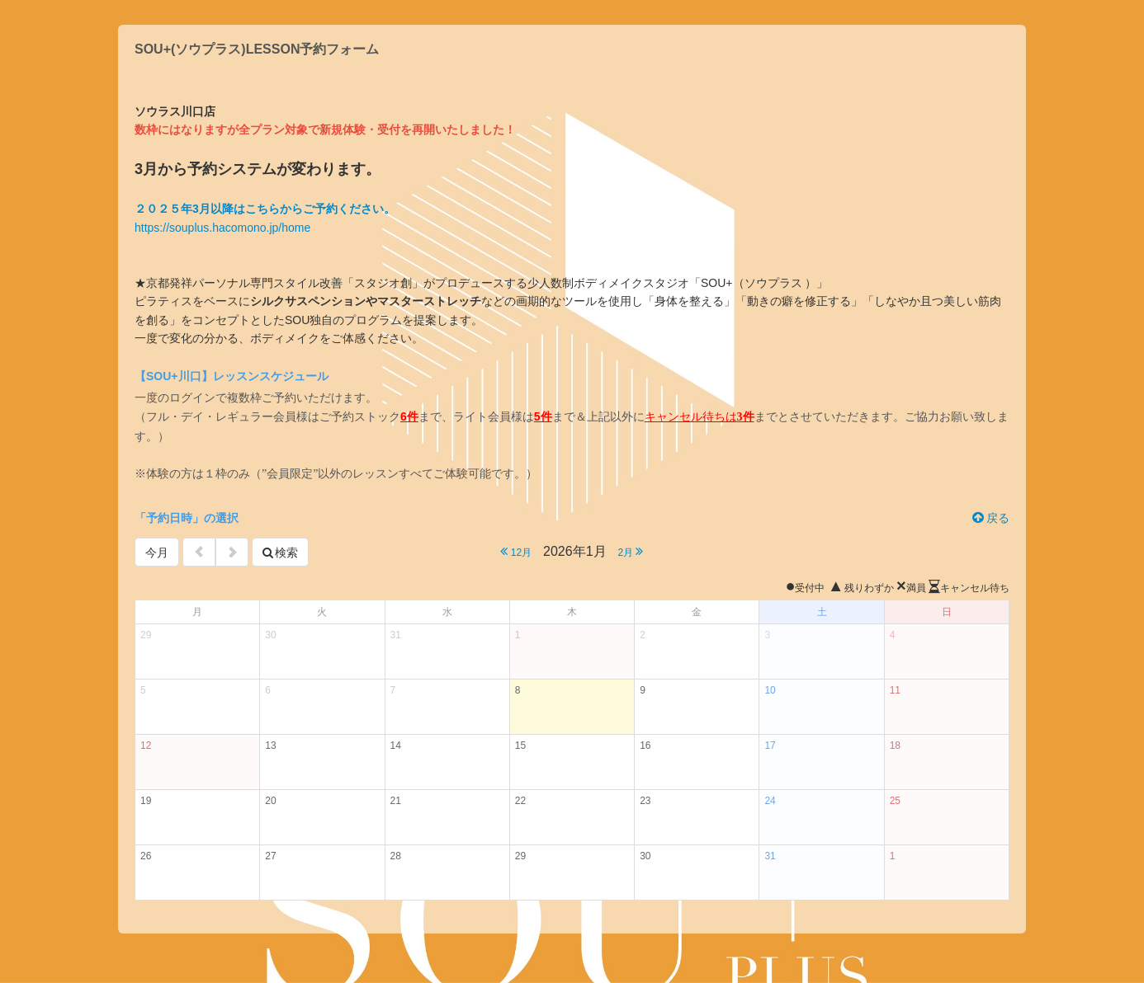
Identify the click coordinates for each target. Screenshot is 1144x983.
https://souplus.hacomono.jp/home (222, 227)
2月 (630, 551)
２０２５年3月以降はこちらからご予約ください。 (265, 208)
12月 (516, 551)
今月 (156, 552)
